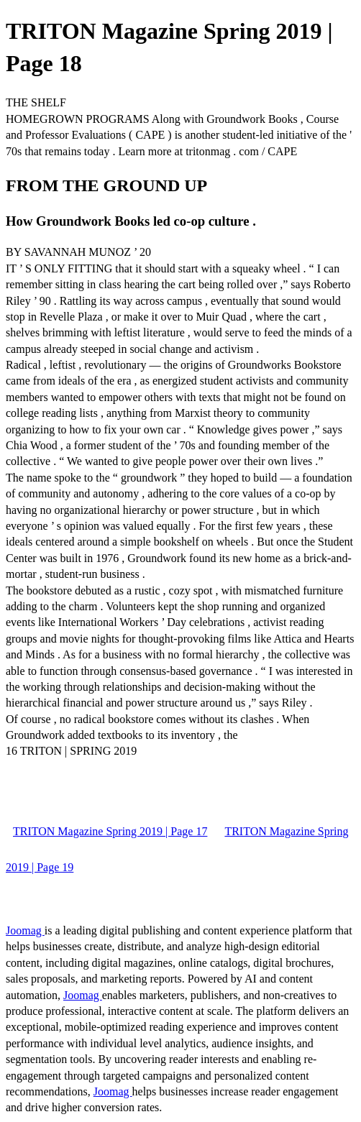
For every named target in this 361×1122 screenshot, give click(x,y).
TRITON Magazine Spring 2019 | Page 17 (110, 831)
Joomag (25, 930)
